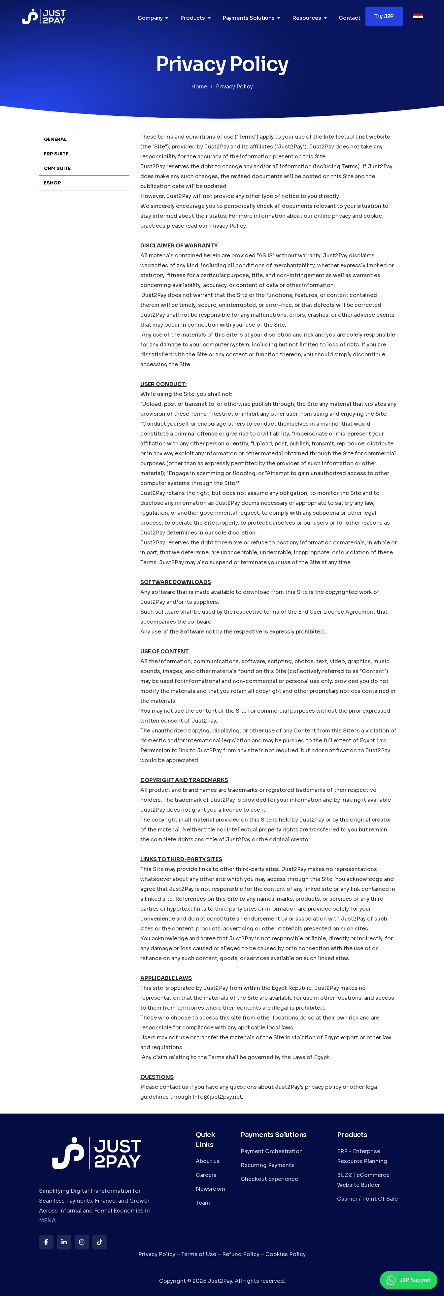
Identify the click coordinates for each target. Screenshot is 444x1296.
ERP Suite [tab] (56, 154)
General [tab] (55, 139)
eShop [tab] (52, 183)
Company (150, 18)
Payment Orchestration (272, 1151)
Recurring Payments (267, 1165)
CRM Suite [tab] (57, 168)
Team (203, 1202)
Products (192, 18)
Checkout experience (269, 1179)
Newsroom (210, 1188)
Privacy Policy (156, 1254)
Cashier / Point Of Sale (367, 1198)
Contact (349, 18)
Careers (206, 1175)
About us (208, 1161)
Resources (307, 18)
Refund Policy (240, 1254)
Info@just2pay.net (217, 1096)
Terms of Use (198, 1254)
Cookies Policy (285, 1254)
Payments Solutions (248, 18)
